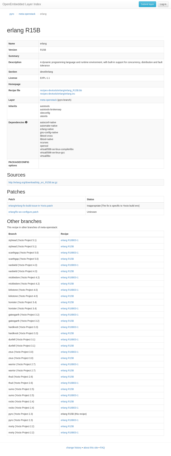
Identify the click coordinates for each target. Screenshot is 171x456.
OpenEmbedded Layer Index (22, 4)
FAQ (102, 447)
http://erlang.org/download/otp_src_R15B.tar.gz (33, 182)
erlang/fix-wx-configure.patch (23, 212)
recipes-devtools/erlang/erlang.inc (57, 93)
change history (73, 447)
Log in (163, 4)
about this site (90, 447)
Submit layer (147, 4)
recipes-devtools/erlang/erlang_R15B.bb (61, 90)
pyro (12, 14)
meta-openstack (27, 14)
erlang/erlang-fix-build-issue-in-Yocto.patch (31, 205)
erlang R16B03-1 (69, 240)
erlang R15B (67, 246)
